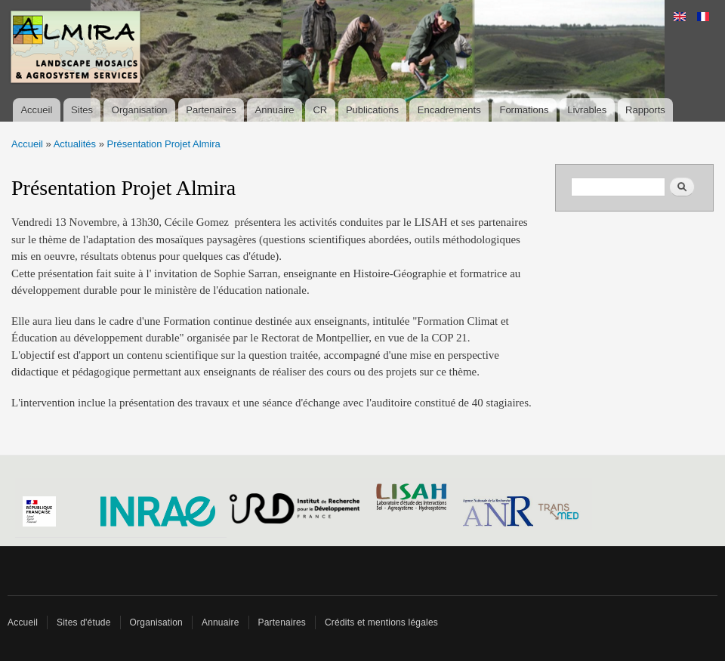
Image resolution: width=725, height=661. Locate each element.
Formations (523, 110)
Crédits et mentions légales (381, 622)
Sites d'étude (84, 622)
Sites (82, 110)
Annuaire (275, 110)
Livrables (586, 110)
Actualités (75, 144)
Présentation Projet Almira (164, 144)
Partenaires (211, 110)
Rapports (645, 110)
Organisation (140, 110)
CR (320, 110)
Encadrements (449, 110)
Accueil (36, 110)
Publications (372, 110)
